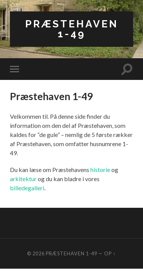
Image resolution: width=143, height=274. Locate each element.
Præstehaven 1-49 (71, 29)
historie (100, 169)
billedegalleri (27, 187)
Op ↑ (110, 253)
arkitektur (23, 178)
